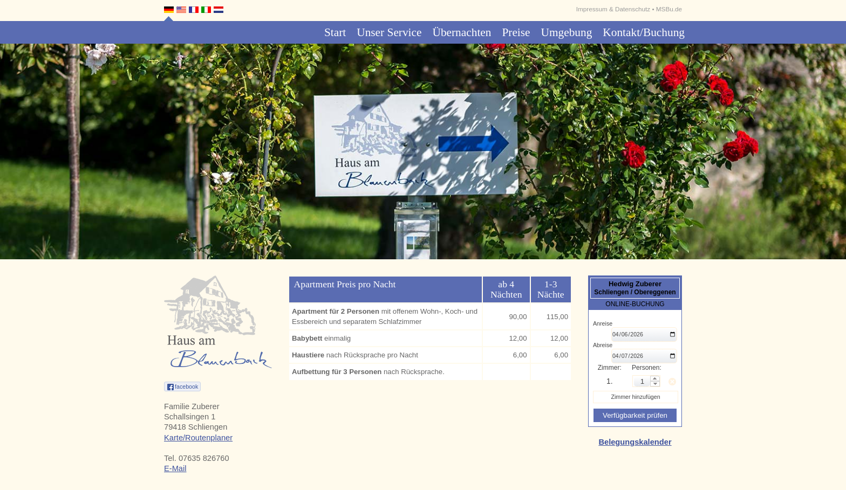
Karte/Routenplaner (198, 437)
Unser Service (389, 32)
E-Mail (175, 468)
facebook (186, 386)
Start (335, 32)
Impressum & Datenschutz (613, 8)
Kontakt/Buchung (644, 32)
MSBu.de (669, 8)
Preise (516, 32)
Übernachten (461, 32)
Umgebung (566, 32)
